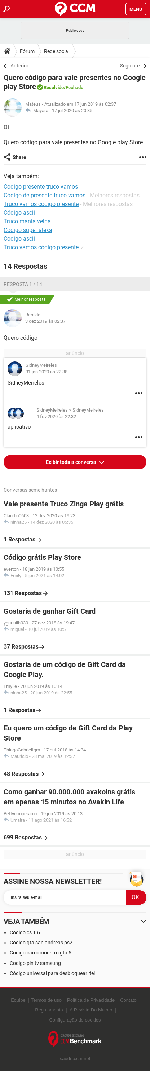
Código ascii (19, 212)
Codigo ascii (19, 238)
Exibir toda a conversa (71, 462)
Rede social (56, 51)
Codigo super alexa (28, 230)
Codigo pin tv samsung (35, 963)
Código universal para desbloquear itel (52, 973)
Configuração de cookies (75, 1020)
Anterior (19, 66)
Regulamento (49, 1010)
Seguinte (130, 66)
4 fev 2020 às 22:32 (56, 416)
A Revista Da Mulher (91, 1010)
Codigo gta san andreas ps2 (41, 942)
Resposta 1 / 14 (23, 284)
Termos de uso (46, 1000)
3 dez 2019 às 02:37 (45, 321)
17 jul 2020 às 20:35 (72, 110)
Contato (128, 1000)
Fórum (27, 51)
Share (19, 157)
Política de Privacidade (91, 1000)
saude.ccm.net (75, 1058)
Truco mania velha (27, 221)
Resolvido (54, 87)
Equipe (18, 1000)
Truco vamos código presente (41, 247)
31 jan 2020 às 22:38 (46, 371)
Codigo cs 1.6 (25, 932)
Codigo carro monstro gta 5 (40, 953)
